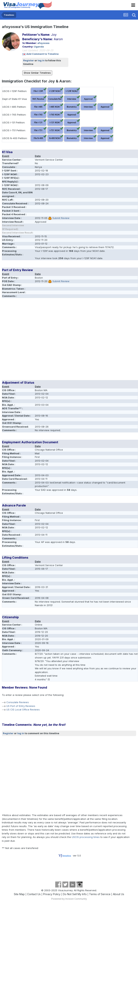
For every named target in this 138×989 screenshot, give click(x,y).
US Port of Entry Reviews (20, 705)
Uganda (39, 46)
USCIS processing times (86, 837)
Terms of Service (99, 894)
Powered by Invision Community (69, 898)
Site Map (19, 894)
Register (28, 60)
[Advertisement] (35, 340)
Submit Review (60, 217)
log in (41, 60)
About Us (118, 894)
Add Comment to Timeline (42, 53)
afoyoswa (43, 43)
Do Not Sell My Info (75, 894)
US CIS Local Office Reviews (23, 709)
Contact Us (34, 894)
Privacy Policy (51, 894)
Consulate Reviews (17, 702)
